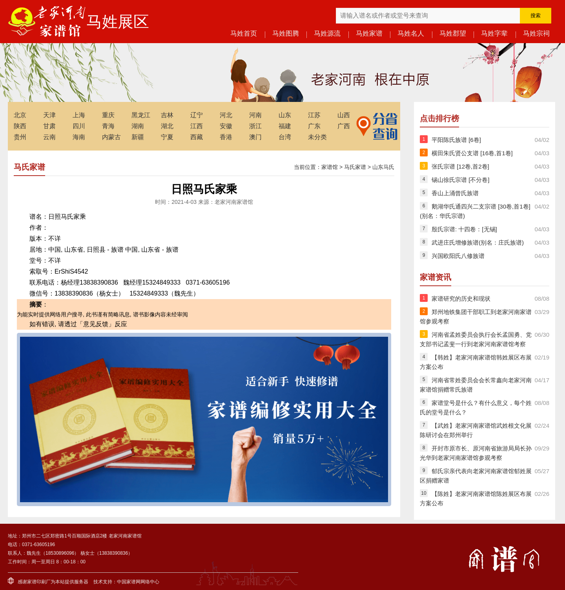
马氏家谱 (355, 167)
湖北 (167, 126)
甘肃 (49, 126)
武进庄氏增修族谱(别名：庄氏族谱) (478, 242)
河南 (255, 115)
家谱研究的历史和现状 (461, 298)
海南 (79, 137)
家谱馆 (329, 167)
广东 (314, 126)
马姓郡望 (452, 33)
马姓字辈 (494, 33)
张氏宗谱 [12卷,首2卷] (460, 166)
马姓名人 (410, 33)
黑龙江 (140, 115)
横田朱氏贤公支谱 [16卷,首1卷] (472, 153)
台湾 (285, 137)
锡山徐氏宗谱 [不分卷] (461, 179)
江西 (196, 126)
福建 (285, 126)
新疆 (137, 137)
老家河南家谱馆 (47, 21)
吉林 (167, 115)
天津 (49, 115)
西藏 (196, 137)
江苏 (314, 115)
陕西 (20, 126)
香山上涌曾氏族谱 (455, 193)
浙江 (255, 126)
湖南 (137, 126)
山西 (343, 115)
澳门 (255, 137)
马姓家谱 (369, 33)
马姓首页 (243, 33)
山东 (285, 115)
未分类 (317, 137)
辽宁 (196, 115)
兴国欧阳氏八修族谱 (458, 255)
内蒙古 (111, 137)
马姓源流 (327, 33)
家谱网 (133, 582)
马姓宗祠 (536, 33)
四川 (79, 126)
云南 (49, 137)
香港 (226, 137)
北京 (20, 115)
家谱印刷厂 (39, 582)
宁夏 (167, 137)
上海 (79, 115)
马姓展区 (117, 21)
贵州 (20, 137)
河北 (226, 115)
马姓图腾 (285, 33)
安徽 (226, 126)
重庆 (108, 115)
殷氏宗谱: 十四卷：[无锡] (464, 229)
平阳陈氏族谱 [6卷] (456, 139)
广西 (343, 126)
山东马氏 (383, 167)
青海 (108, 126)
